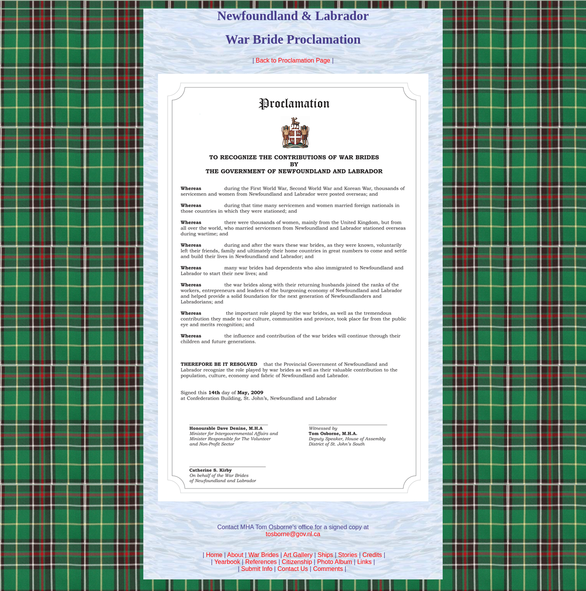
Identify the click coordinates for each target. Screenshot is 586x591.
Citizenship (297, 562)
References (261, 562)
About (235, 555)
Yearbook (227, 562)
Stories (347, 555)
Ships (325, 555)
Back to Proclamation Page (293, 60)
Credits (372, 555)
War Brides (263, 555)
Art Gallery (298, 555)
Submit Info (256, 569)
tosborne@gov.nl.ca (293, 534)
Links (364, 562)
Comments (328, 569)
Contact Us (292, 569)
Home (214, 555)
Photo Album (334, 562)
